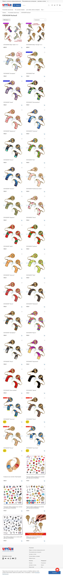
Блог (42, 567)
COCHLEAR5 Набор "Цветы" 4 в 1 (10, 44)
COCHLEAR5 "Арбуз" (8, 246)
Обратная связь (32, 558)
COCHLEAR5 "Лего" (30, 160)
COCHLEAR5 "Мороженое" (32, 361)
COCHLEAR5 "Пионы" (31, 217)
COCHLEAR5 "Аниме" (8, 102)
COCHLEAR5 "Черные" (31, 390)
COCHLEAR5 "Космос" (8, 160)
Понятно (54, 572)
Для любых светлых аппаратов (32, 9)
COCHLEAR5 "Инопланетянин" (33, 102)
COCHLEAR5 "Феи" (30, 73)
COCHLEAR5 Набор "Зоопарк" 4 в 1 (34, 44)
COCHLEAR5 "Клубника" (31, 246)
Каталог (17, 5)
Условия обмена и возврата (34, 556)
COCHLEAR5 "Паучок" (8, 304)
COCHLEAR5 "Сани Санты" (32, 448)
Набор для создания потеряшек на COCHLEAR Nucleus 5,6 (34, 537)
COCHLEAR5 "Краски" (31, 332)
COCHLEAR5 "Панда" (8, 361)
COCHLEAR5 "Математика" (32, 304)
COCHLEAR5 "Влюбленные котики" (34, 188)
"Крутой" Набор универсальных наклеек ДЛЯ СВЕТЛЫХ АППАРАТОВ (35, 507)
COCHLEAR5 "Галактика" (8, 188)
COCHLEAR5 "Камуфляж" (9, 217)
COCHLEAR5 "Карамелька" (9, 131)
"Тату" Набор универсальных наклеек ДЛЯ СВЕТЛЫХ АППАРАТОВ (12, 537)
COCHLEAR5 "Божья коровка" (10, 390)
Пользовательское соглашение (29, 1)
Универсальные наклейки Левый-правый (12, 476)
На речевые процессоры (7, 9)
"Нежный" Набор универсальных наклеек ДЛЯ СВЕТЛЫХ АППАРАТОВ (35, 477)
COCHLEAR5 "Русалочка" (9, 419)
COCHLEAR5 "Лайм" (30, 275)
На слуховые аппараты (20, 9)
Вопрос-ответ (31, 567)
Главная (4, 12)
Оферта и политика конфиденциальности (11, 1)
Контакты (30, 563)
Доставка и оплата (42, 1)
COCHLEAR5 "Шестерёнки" (9, 332)
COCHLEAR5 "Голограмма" (9, 73)
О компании (43, 563)
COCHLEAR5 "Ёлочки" (8, 448)
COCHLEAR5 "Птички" (31, 419)
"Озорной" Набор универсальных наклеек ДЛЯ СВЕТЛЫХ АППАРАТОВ (12, 507)
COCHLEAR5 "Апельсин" (9, 275)
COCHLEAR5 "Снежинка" (31, 131)
